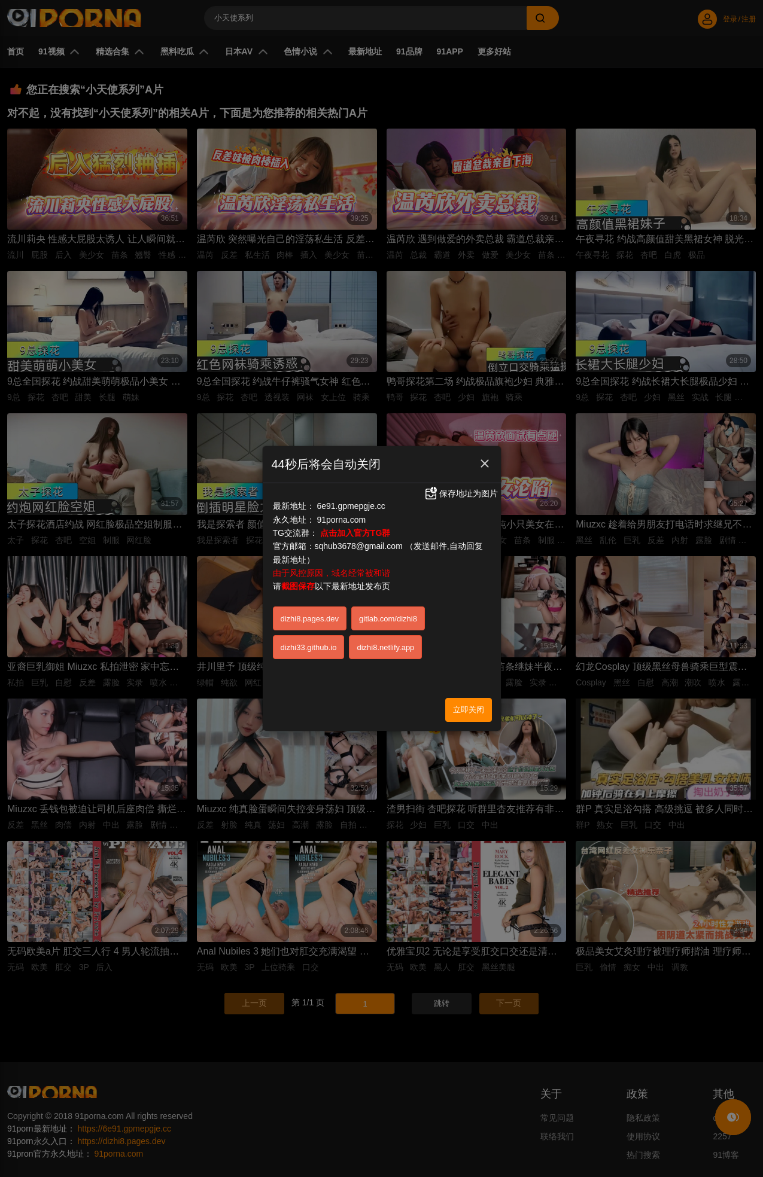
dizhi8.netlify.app (385, 647)
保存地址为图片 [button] (461, 493)
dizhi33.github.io (309, 647)
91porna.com (341, 520)
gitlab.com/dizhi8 (388, 618)
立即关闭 (468, 709)
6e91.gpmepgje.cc (351, 506)
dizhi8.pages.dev (310, 618)
